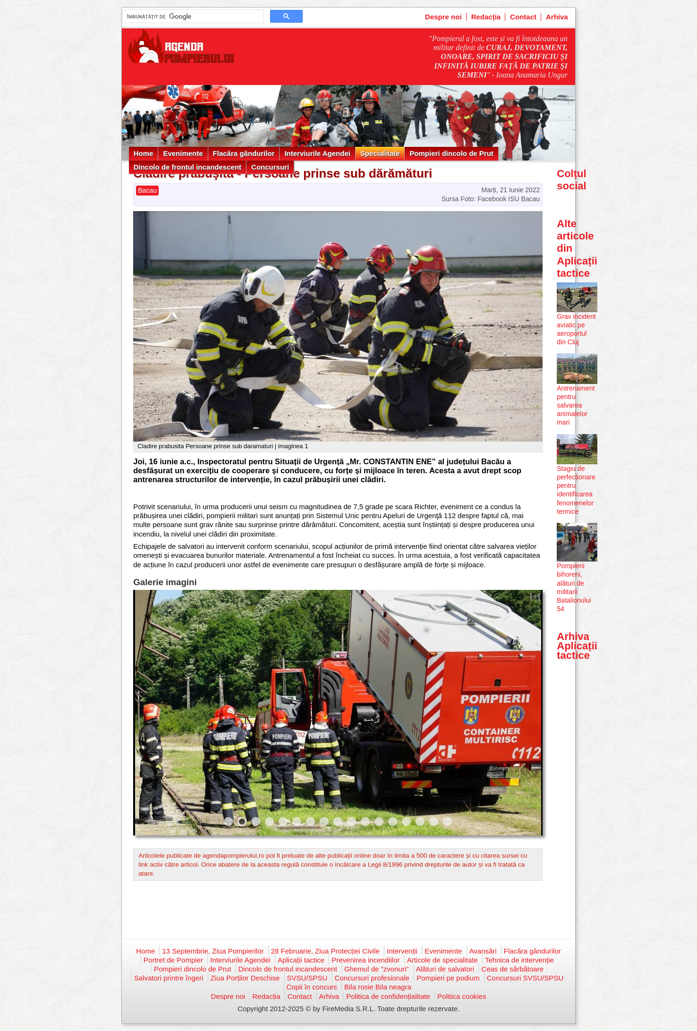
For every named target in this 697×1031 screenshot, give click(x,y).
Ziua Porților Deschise (245, 978)
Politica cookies (461, 996)
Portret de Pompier (173, 960)
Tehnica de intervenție (519, 960)
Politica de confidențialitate (388, 996)
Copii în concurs (311, 987)
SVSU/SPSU (307, 978)
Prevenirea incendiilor (366, 960)
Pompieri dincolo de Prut (451, 153)
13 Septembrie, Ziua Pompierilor (213, 951)
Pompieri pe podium (447, 978)
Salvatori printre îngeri (169, 978)
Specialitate (380, 153)
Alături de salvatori (445, 969)
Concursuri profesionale (372, 978)
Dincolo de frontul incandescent (187, 167)
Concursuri (270, 167)
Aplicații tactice (301, 960)
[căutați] (192, 16)
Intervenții (402, 951)
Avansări (483, 951)
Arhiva (557, 17)
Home (143, 153)
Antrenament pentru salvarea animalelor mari (576, 405)
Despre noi (443, 17)
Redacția (486, 17)
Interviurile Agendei (317, 153)
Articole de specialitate (442, 960)
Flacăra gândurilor (244, 153)
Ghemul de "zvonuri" (376, 969)
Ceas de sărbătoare (512, 969)
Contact (523, 17)
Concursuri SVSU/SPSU (525, 978)
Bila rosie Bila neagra (377, 987)
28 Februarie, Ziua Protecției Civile (325, 951)
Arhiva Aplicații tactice (577, 646)
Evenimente (183, 153)
